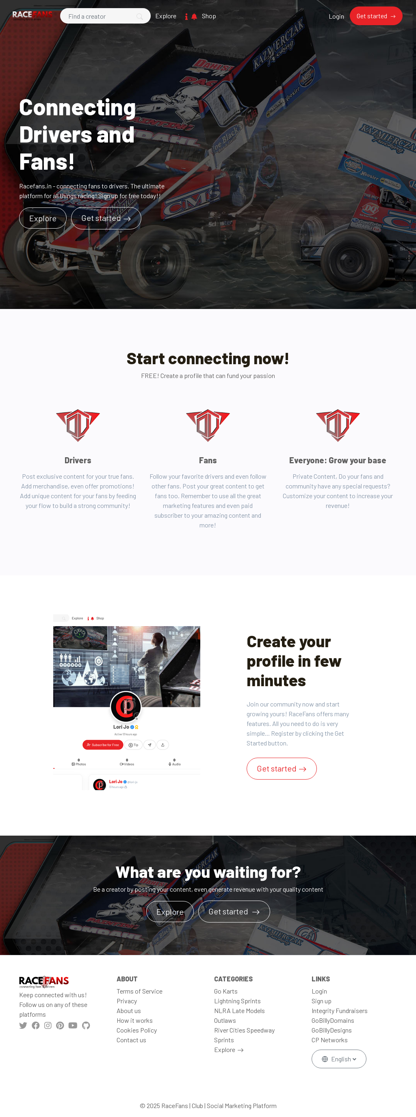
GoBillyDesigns (332, 1030)
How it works (135, 1020)
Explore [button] (42, 218)
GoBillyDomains (333, 1020)
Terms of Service (139, 991)
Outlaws (225, 1020)
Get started (372, 15)
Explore (165, 15)
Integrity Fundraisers (340, 1010)
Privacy (127, 1001)
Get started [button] (229, 911)
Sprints (224, 1040)
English (337, 1059)
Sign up (322, 1001)
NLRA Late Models (239, 1010)
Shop (209, 15)
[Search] (105, 16)
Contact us (131, 1040)
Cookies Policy (137, 1030)
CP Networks (330, 1040)
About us (129, 1010)
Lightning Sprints (237, 1001)
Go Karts (226, 991)
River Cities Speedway (244, 1030)
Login (336, 16)
